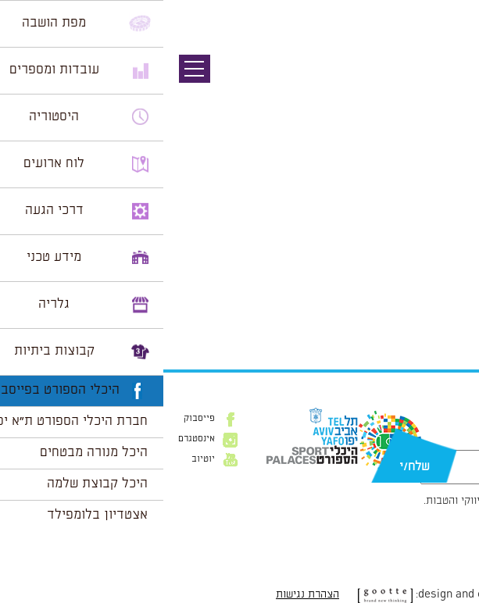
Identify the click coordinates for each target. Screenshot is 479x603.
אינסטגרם (33, 439)
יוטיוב (40, 459)
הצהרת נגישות (144, 594)
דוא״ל (453, 442)
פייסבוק (36, 418)
